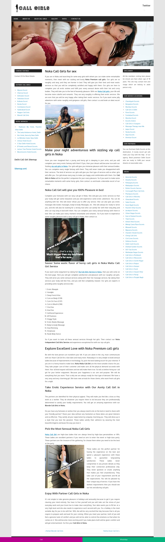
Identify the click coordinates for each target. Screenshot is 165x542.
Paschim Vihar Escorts (133, 208)
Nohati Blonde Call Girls (54, 531)
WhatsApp (124, 539)
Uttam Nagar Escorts (133, 213)
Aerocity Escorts (131, 177)
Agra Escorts (130, 135)
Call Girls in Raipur (132, 263)
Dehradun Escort (23, 96)
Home (16, 19)
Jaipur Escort (130, 129)
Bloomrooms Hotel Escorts (26, 152)
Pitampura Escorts (132, 194)
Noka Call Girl (51, 434)
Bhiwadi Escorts (131, 227)
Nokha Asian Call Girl (111, 531)
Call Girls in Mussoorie (134, 258)
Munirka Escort (131, 118)
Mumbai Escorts (131, 107)
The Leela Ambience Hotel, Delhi (29, 132)
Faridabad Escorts (132, 115)
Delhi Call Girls (40, 19)
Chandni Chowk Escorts (134, 233)
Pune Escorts (130, 112)
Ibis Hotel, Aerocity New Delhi (28, 135)
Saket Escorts (130, 202)
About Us (26, 19)
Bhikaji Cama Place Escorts (135, 224)
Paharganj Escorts (132, 183)
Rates (64, 19)
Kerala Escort (22, 104)
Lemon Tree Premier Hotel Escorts (29, 149)
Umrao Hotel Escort (24, 141)
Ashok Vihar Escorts (133, 222)
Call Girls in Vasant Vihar (134, 272)
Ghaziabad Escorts (132, 199)
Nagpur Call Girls (23, 112)
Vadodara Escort (23, 99)
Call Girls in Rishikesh (133, 255)
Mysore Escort (22, 90)
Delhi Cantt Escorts (132, 244)
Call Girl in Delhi (131, 110)
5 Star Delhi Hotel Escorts (26, 144)
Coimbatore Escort (23, 107)
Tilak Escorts (130, 219)
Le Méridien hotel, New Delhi (27, 138)
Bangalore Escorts (132, 104)
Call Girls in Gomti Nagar (134, 261)
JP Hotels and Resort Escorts (27, 146)
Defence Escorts (131, 241)
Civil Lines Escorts (132, 238)
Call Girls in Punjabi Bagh (134, 277)
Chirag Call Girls (131, 236)
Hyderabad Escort (23, 110)
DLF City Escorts (131, 250)
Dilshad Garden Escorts (134, 247)
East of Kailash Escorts (133, 216)
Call (41, 539)
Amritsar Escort (131, 137)
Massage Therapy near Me (135, 126)
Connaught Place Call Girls (135, 191)
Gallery (54, 19)
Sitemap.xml (21, 168)
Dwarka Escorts (131, 180)
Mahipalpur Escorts (132, 185)
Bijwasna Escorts (131, 230)
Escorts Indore (131, 121)
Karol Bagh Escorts (132, 205)
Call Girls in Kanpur (132, 266)
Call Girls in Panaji (132, 275)
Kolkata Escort (22, 101)
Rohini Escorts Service (133, 188)
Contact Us (75, 19)
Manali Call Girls (23, 115)
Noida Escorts (130, 132)
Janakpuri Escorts (132, 210)
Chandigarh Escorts (132, 101)
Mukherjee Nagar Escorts (134, 252)
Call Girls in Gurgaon (133, 124)
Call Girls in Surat (132, 269)
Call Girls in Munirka (133, 197)
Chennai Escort (22, 93)
